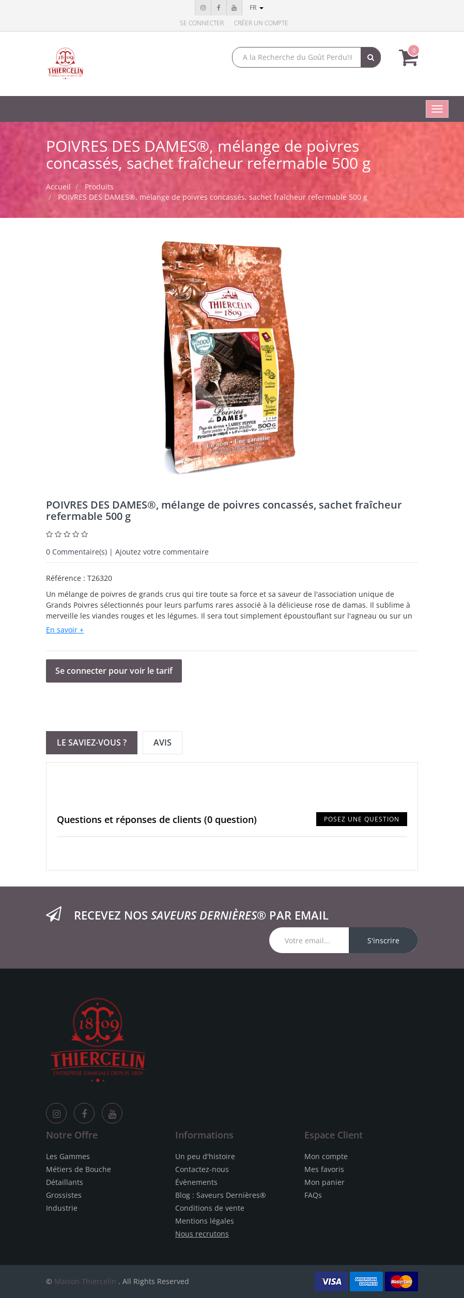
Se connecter (202, 23)
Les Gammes (68, 1156)
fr (257, 7)
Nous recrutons (202, 1234)
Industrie (62, 1208)
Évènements (196, 1182)
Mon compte (326, 1156)
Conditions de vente (209, 1208)
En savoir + (65, 630)
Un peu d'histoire (205, 1156)
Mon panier (324, 1182)
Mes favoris (324, 1169)
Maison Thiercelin (85, 1281)
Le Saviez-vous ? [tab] (92, 742)
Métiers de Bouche (78, 1169)
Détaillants (64, 1182)
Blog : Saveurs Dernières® (220, 1195)
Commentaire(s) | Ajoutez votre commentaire (127, 552)
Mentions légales (204, 1221)
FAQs (313, 1195)
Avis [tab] (162, 742)
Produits (99, 187)
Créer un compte (261, 23)
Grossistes (64, 1195)
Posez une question (361, 819)
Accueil (58, 187)
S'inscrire (383, 940)
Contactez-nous (202, 1169)
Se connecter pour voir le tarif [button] (114, 670)
